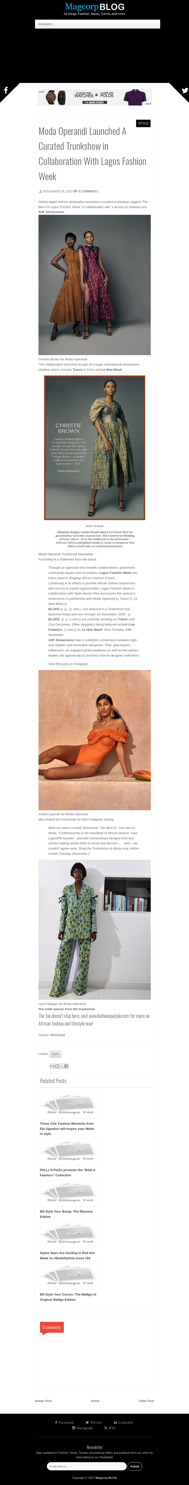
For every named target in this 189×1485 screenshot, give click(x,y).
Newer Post (43, 1401)
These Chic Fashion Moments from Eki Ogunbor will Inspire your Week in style (67, 1129)
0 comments (88, 191)
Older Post (146, 1401)
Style (143, 123)
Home (95, 1401)
